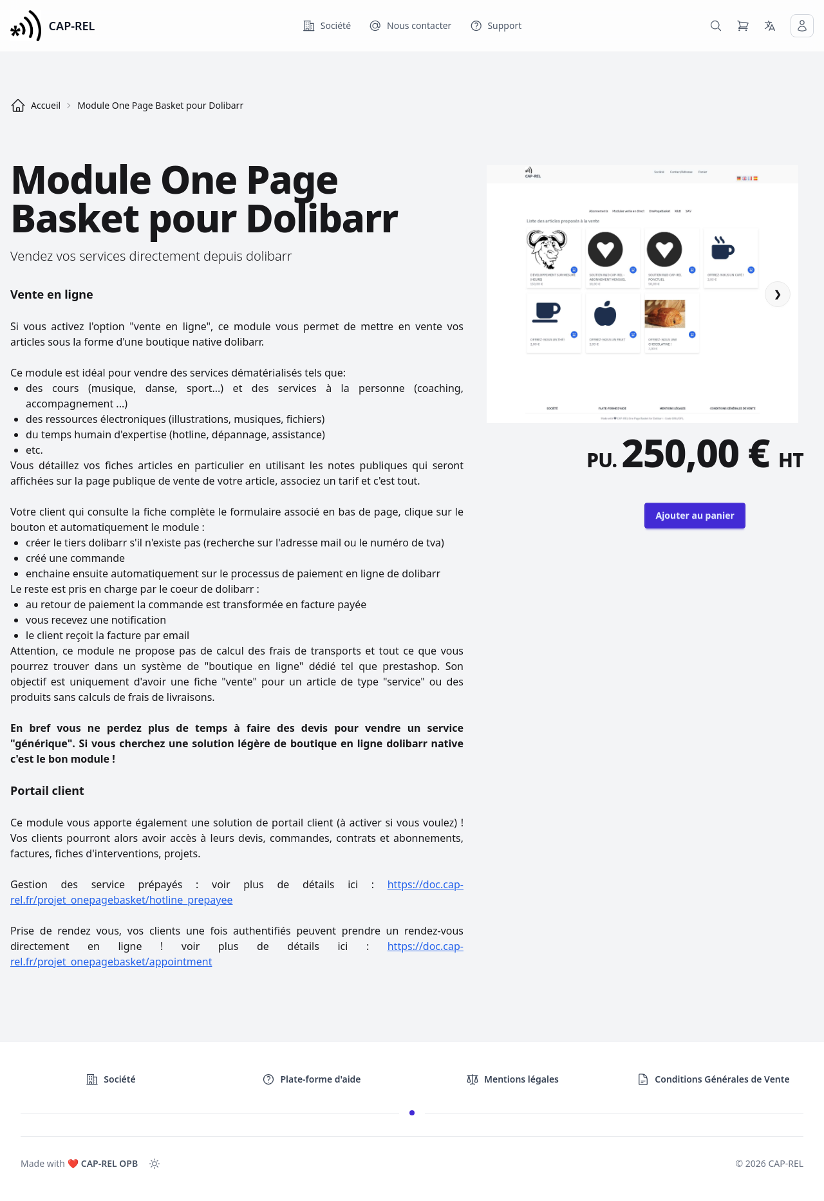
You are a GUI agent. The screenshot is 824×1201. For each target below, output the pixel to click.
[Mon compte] (802, 25)
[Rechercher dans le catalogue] (715, 25)
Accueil (35, 105)
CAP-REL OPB (109, 1163)
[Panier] (742, 25)
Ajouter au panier (694, 515)
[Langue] (770, 25)
